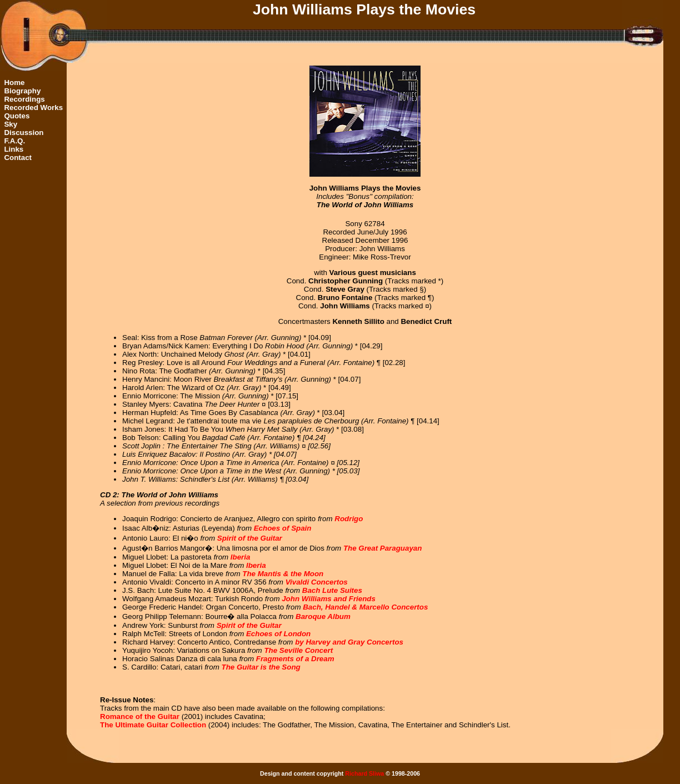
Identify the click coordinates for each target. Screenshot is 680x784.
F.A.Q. (14, 141)
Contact (18, 157)
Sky (10, 124)
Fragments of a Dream (295, 659)
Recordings (24, 99)
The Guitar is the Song (261, 667)
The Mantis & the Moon (282, 574)
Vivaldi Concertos (317, 582)
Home (14, 82)
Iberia (241, 557)
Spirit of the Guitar (249, 538)
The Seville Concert (298, 650)
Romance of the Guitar (139, 716)
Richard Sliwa (364, 773)
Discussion (23, 132)
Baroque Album (323, 616)
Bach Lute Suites (332, 590)
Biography (22, 91)
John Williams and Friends (329, 599)
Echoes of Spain (283, 528)
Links (13, 149)
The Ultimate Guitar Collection (153, 725)
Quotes (16, 116)
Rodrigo (348, 519)
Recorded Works (33, 107)
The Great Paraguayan (382, 548)
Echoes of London (278, 634)
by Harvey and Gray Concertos (349, 642)
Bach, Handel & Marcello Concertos (365, 607)
